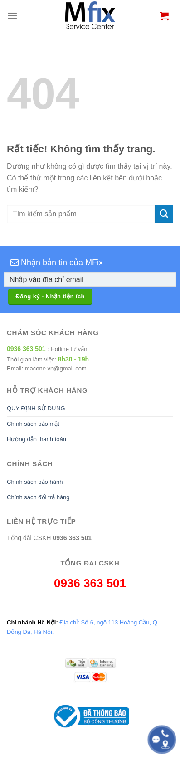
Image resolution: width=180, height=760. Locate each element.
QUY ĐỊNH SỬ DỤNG (36, 408)
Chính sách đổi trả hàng (38, 497)
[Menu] (12, 16)
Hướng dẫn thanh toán (36, 439)
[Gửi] (164, 214)
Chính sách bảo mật (33, 423)
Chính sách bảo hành (35, 481)
